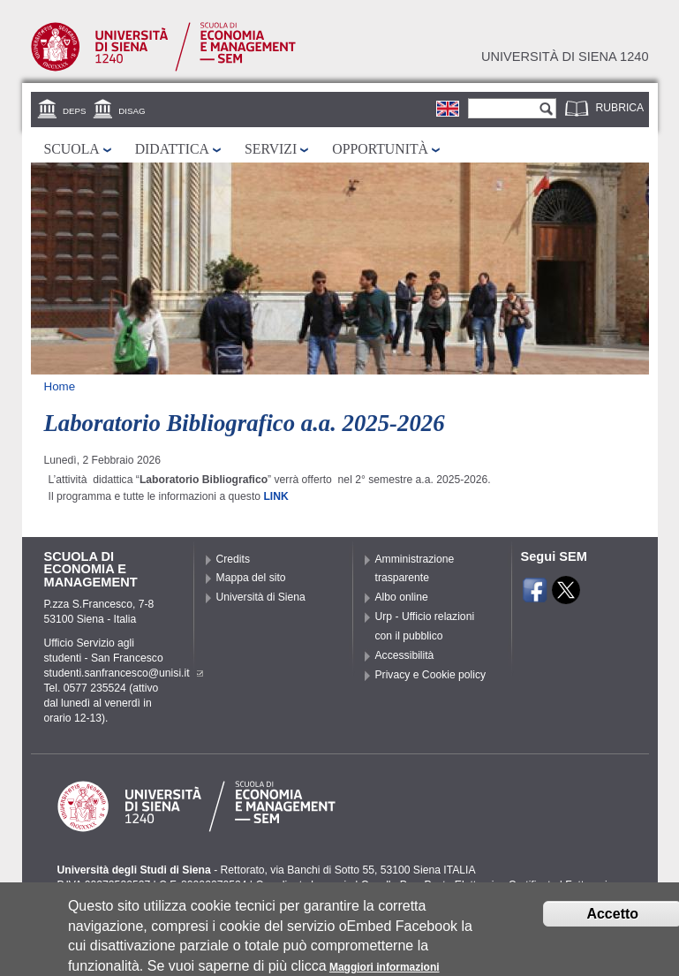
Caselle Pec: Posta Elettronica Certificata (459, 885)
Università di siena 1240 (565, 56)
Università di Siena (261, 597)
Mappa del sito (251, 577)
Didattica (172, 148)
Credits (233, 559)
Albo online (401, 597)
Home (60, 386)
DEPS (74, 111)
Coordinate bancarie (303, 885)
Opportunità (380, 148)
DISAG (131, 111)
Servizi (271, 148)
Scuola (72, 148)
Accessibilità (404, 655)
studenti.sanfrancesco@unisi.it (123, 673)
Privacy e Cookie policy (431, 675)
